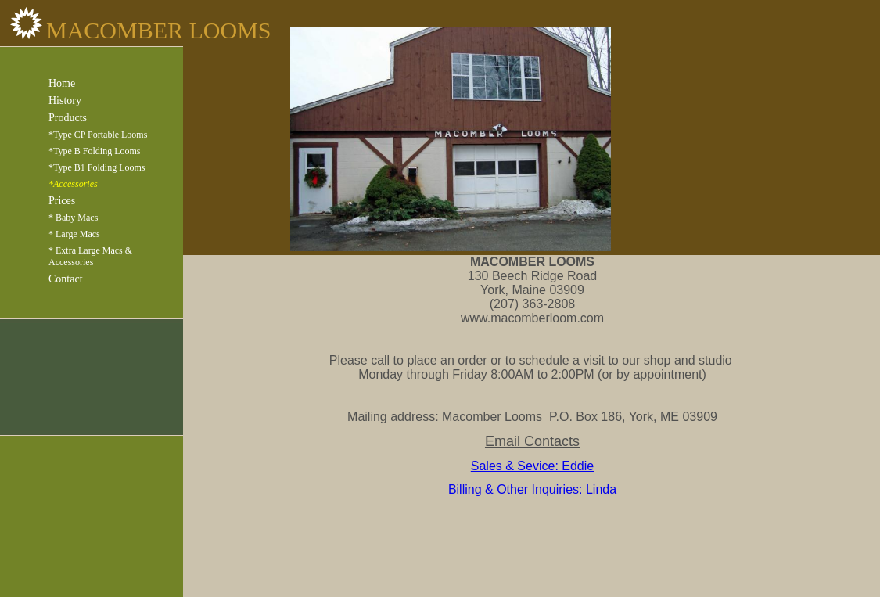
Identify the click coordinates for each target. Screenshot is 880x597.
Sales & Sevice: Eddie (532, 466)
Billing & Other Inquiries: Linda (532, 489)
